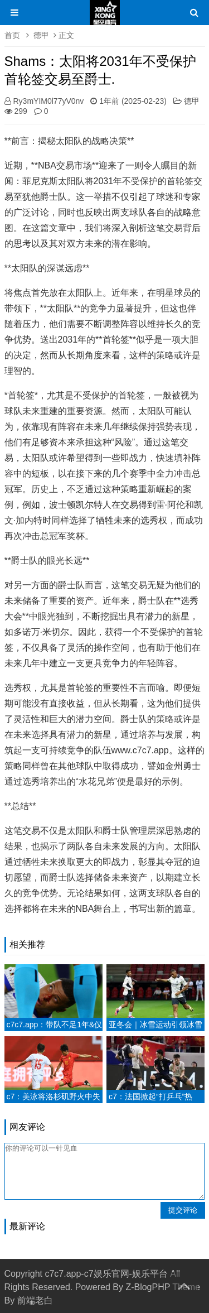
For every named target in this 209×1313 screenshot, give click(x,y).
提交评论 (182, 1210)
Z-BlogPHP (147, 1287)
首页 (12, 35)
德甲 (41, 35)
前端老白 (35, 1300)
